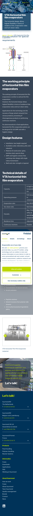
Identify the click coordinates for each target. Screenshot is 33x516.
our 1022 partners (13, 248)
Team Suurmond (7, 489)
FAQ (3, 469)
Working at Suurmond (9, 472)
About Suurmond (7, 486)
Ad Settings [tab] (20, 238)
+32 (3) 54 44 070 (9, 418)
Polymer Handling (8, 451)
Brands (10, 35)
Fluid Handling (7, 449)
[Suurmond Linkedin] (16, 505)
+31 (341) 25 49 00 (9, 407)
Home (4, 35)
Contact (5, 496)
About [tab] (29, 238)
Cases (4, 462)
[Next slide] (27, 335)
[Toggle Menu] (28, 5)
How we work (6, 481)
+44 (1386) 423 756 (9, 429)
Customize (16, 275)
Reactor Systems (7, 454)
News (4, 499)
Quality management (9, 491)
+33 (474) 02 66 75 (9, 440)
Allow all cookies (16, 269)
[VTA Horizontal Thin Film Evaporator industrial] (16, 335)
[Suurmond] (6, 4)
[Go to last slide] (5, 335)
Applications (6, 467)
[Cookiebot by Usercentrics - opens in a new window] (23, 234)
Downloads (6, 464)
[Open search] (11, 2)
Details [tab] (12, 238)
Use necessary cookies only (16, 280)
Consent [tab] (4, 238)
